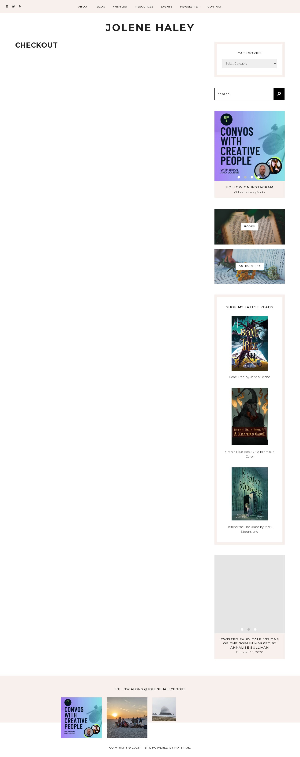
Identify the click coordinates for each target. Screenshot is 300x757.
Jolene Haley (150, 27)
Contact (214, 6)
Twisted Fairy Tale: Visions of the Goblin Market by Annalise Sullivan (250, 643)
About (83, 6)
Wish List (120, 6)
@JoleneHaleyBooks (249, 192)
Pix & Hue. (182, 747)
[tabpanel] (249, 146)
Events (166, 6)
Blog (101, 6)
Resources (144, 6)
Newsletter (190, 6)
